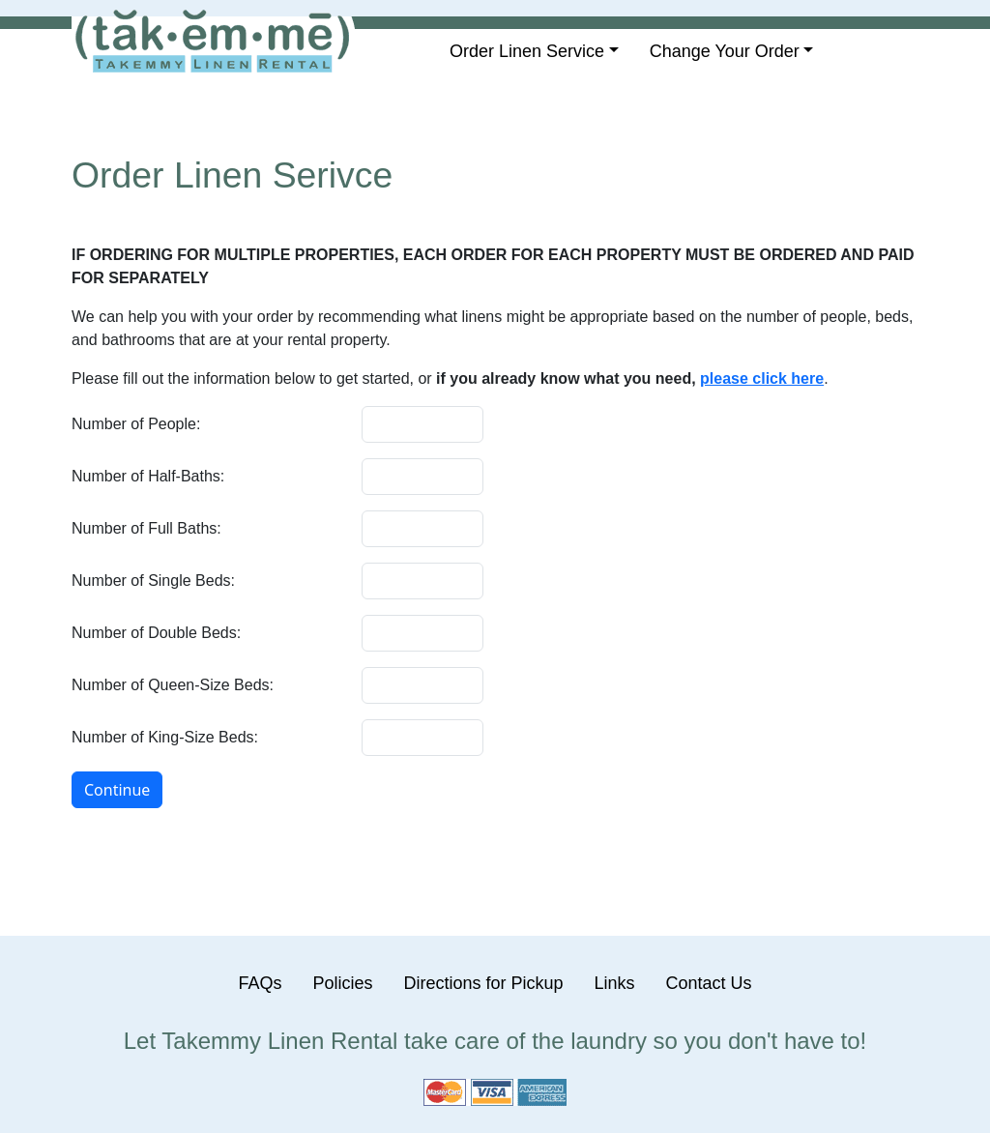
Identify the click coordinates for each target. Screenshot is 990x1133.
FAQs (259, 983)
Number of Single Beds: (153, 580)
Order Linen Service (527, 51)
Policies (342, 983)
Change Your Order (725, 51)
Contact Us (709, 983)
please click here (762, 378)
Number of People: (136, 424)
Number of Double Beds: (156, 633)
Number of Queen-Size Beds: (173, 685)
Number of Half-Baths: (148, 476)
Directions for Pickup (483, 983)
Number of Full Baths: (146, 528)
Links (615, 983)
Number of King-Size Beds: (165, 737)
